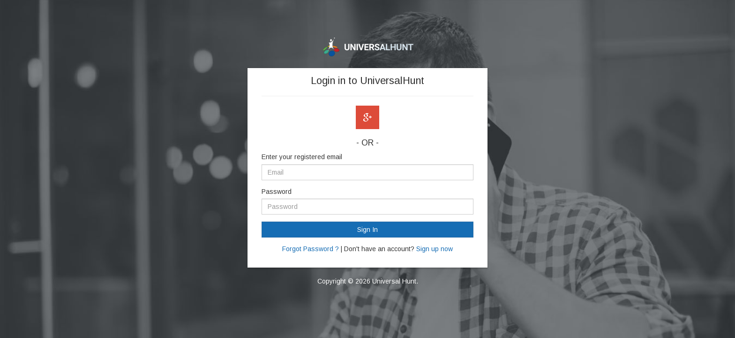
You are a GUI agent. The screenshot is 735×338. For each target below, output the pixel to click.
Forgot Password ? (310, 249)
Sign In (367, 229)
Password (277, 191)
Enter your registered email (302, 157)
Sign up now (434, 249)
